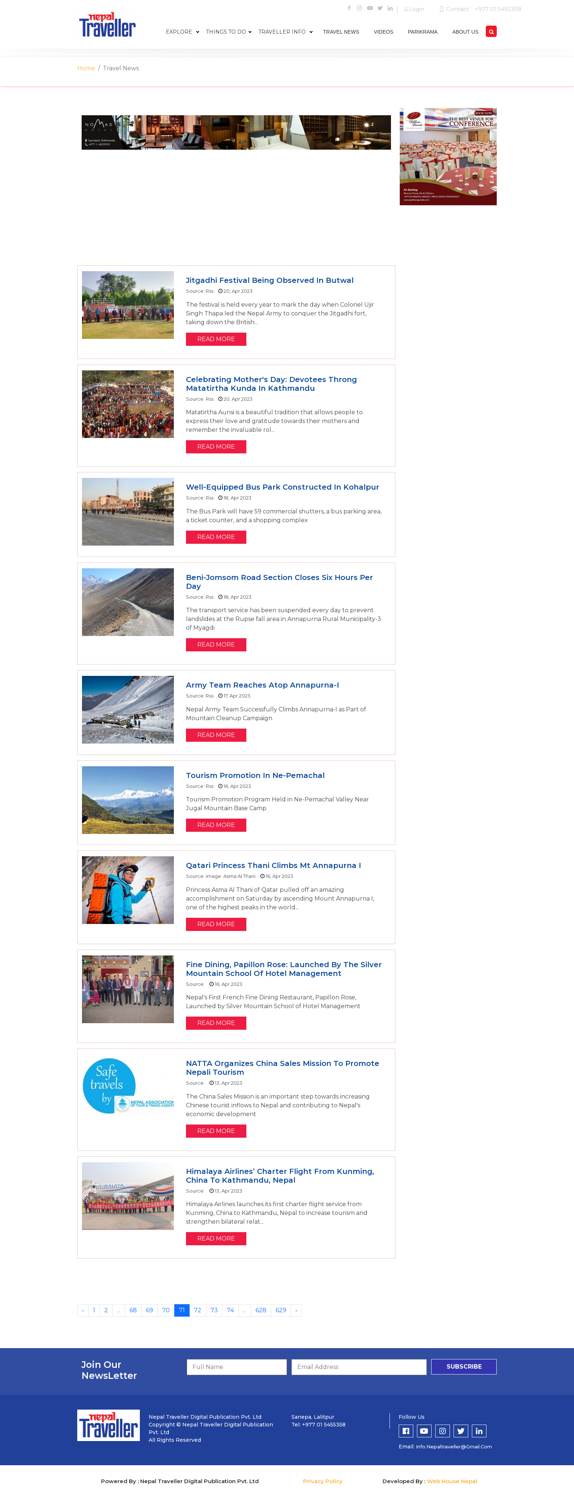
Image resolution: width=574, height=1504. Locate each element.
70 (166, 1310)
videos (383, 32)
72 (197, 1310)
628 (261, 1310)
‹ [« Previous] (83, 1310)
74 (230, 1310)
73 (214, 1310)
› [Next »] (296, 1310)
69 (149, 1310)
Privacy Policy (323, 1481)
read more (216, 339)
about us (465, 32)
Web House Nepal (452, 1481)
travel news (341, 32)
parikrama (422, 32)
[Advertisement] (236, 207)
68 (133, 1310)
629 (281, 1310)
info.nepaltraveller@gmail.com (454, 1446)
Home (86, 68)
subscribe (464, 1366)
